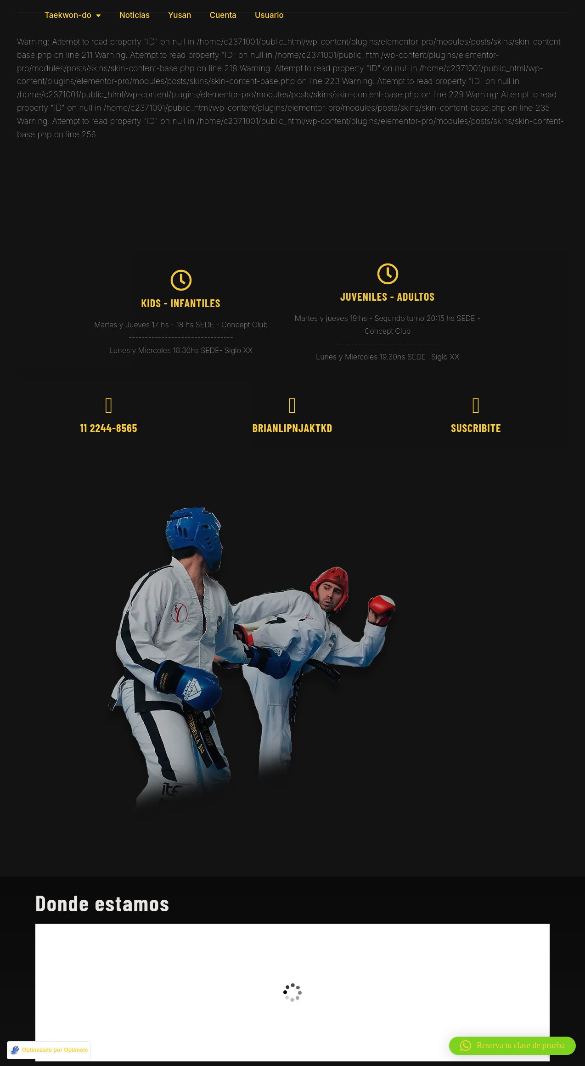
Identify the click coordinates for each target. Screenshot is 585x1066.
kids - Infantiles (181, 302)
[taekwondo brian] (292, 992)
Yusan (179, 15)
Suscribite (476, 427)
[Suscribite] (476, 405)
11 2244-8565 (109, 427)
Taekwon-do (73, 15)
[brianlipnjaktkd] (292, 405)
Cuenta (223, 15)
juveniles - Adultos (387, 296)
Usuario (269, 15)
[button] (512, 1046)
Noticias (134, 15)
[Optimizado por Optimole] (49, 1050)
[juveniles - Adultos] (388, 274)
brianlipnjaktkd (293, 427)
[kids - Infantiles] (181, 280)
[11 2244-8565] (108, 405)
